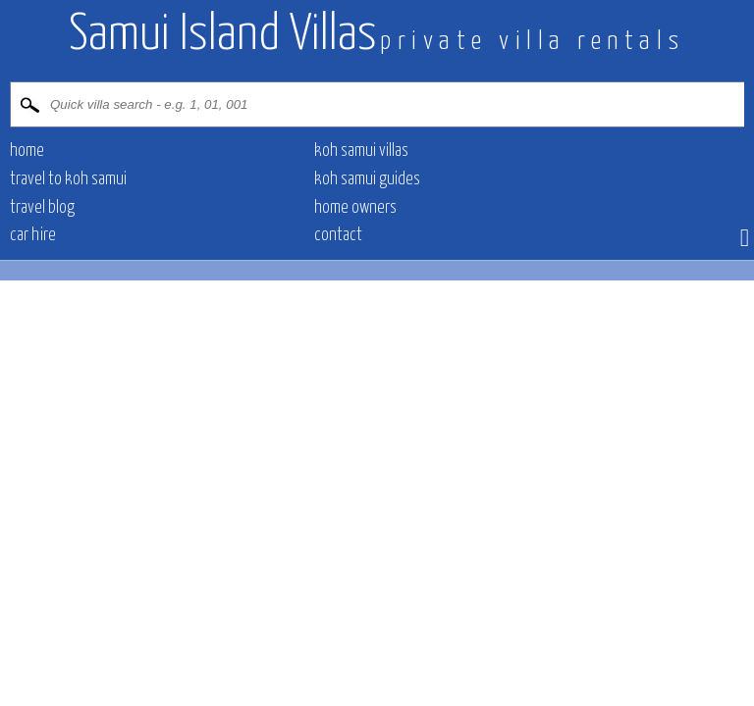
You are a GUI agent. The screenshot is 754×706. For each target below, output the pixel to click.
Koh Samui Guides (367, 179)
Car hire (33, 235)
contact (338, 235)
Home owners (355, 208)
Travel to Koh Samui (68, 179)
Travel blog (42, 208)
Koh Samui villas (361, 151)
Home (27, 151)
